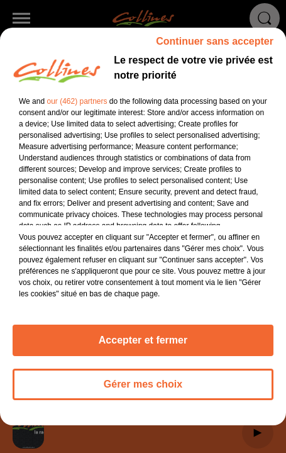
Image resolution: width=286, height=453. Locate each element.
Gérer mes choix (143, 389)
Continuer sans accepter (214, 47)
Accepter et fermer (143, 345)
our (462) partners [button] (77, 107)
